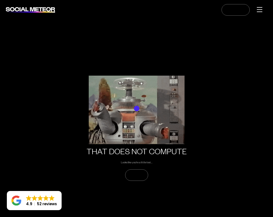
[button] (34, 200)
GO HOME (137, 175)
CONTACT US (235, 10)
